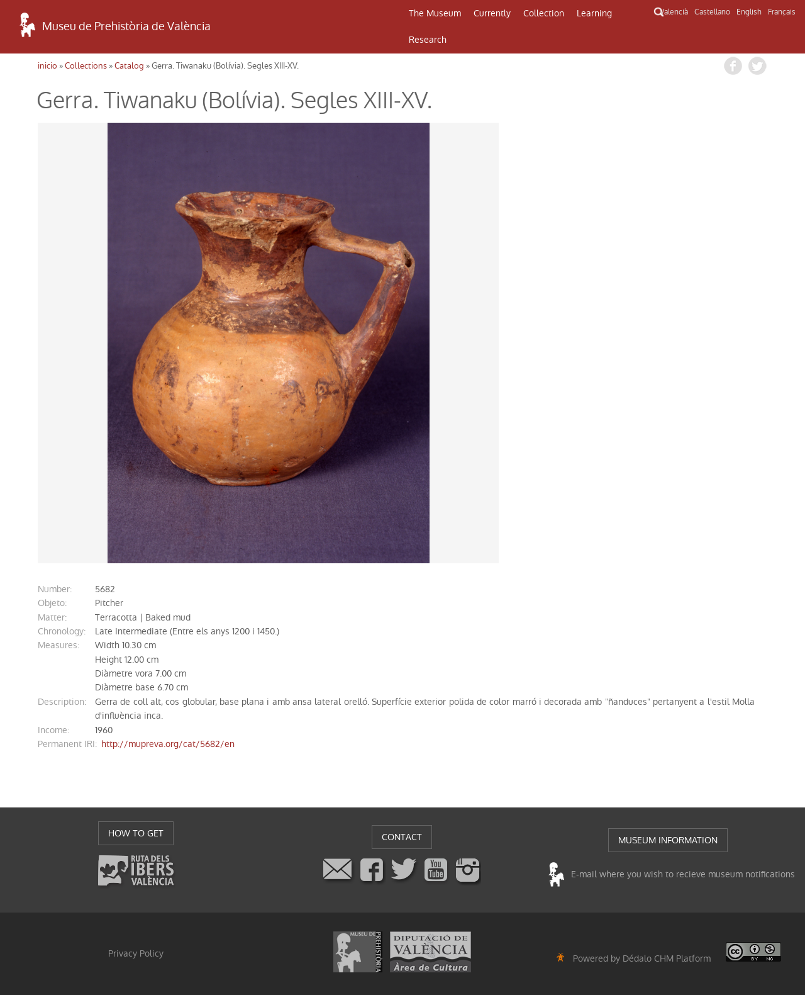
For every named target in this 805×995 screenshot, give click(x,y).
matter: (52, 617)
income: (53, 730)
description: (62, 701)
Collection (543, 13)
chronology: (62, 631)
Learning (594, 13)
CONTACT (402, 837)
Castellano (712, 12)
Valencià (674, 12)
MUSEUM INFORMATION (668, 840)
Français (782, 12)
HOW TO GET (136, 833)
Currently (492, 13)
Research (428, 39)
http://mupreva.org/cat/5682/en (168, 744)
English (749, 12)
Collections (86, 65)
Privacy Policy (136, 953)
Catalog (129, 65)
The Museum (435, 13)
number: (55, 589)
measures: (58, 645)
